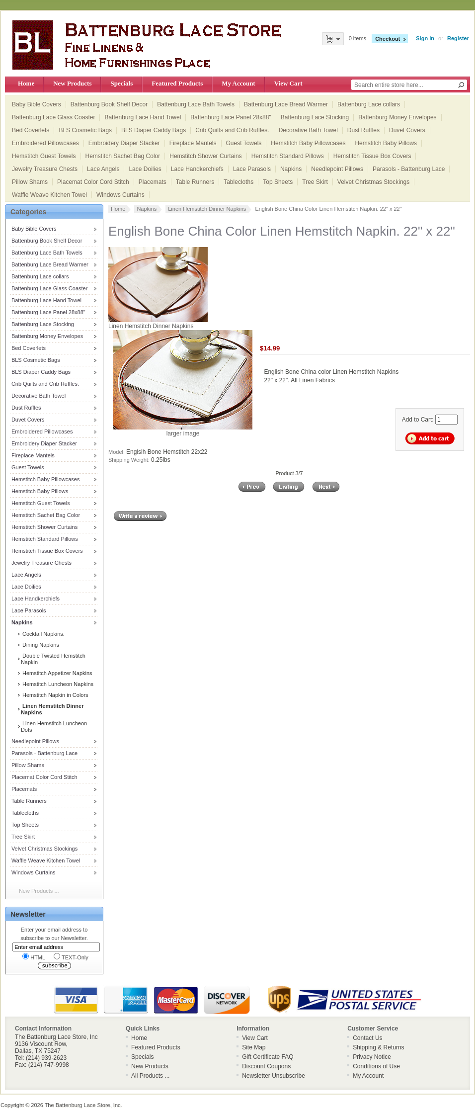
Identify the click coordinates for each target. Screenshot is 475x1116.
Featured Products (177, 83)
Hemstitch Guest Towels (44, 156)
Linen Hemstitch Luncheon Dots (54, 726)
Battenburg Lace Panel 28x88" (230, 117)
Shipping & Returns (378, 1047)
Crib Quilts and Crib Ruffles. (232, 130)
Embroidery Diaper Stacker (124, 143)
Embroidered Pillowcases (45, 143)
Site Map (253, 1047)
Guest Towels (244, 143)
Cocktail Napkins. (43, 634)
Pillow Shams (30, 181)
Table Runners (195, 181)
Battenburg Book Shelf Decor (109, 104)
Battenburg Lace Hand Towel (142, 117)
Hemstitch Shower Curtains (205, 156)
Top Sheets (278, 181)
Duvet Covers (407, 130)
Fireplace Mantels (193, 143)
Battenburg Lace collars (368, 104)
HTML (33, 956)
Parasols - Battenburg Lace (409, 169)
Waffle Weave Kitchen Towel (49, 194)
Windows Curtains (120, 194)
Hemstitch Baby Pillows (386, 143)
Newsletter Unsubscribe (273, 1075)
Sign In (425, 38)
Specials (121, 83)
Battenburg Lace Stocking (315, 117)
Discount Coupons (266, 1066)
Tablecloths (238, 181)
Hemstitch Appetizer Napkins (56, 673)
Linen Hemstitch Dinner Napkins (207, 209)
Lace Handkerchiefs (197, 169)
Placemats (152, 181)
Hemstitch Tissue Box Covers (372, 156)
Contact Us (367, 1037)
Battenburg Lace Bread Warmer (286, 104)
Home (26, 83)
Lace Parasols (252, 169)
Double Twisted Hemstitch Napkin (53, 659)
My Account (238, 83)
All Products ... (150, 1075)
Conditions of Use (376, 1066)
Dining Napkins (40, 645)
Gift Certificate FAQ (267, 1056)
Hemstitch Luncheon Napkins (57, 684)
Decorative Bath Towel (308, 130)
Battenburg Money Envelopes (397, 117)
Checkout (387, 39)
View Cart (288, 83)
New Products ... (39, 891)
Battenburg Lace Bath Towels (196, 104)
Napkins (291, 169)
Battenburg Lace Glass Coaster (53, 117)
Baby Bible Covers (36, 104)
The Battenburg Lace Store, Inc (83, 1105)
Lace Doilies (145, 169)
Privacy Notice (372, 1056)
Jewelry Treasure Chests (45, 169)
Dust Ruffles (363, 130)
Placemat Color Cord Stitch (93, 181)
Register (458, 38)
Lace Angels (103, 169)
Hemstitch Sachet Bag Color (122, 156)
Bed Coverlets (30, 130)
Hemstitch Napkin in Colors (54, 695)
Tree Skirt (315, 181)
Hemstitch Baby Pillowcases (308, 143)
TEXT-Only (71, 956)
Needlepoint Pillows (337, 169)
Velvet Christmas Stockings (373, 181)
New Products (72, 83)
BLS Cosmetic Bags (85, 130)
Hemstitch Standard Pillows (287, 156)
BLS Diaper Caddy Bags (153, 130)
